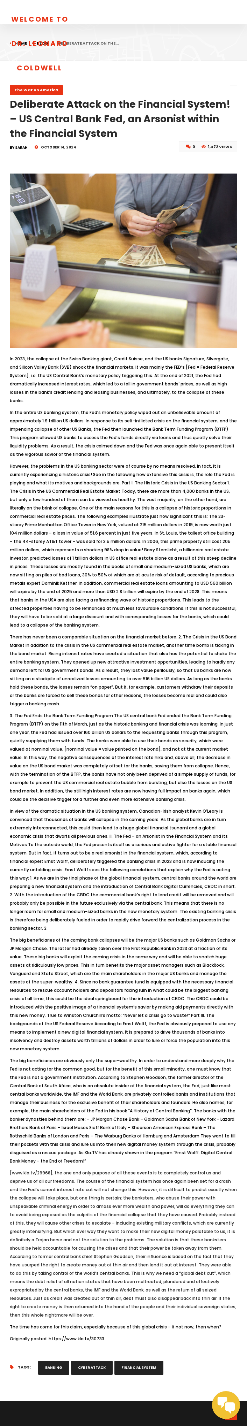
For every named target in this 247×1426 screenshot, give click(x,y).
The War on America (36, 90)
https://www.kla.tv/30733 (76, 1339)
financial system (138, 1367)
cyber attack (92, 1367)
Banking (53, 1367)
